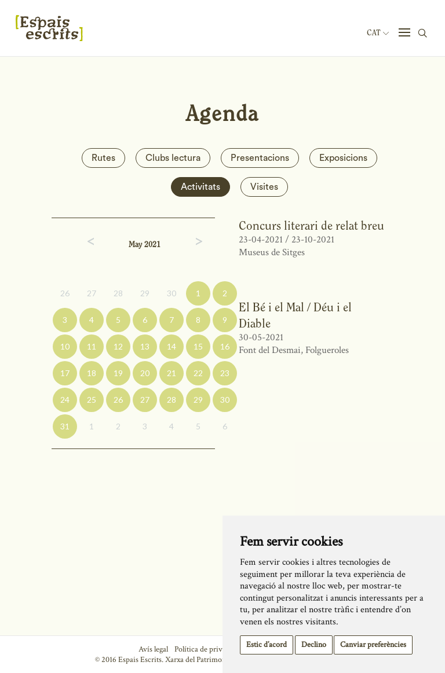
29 (144, 293)
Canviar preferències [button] (373, 644)
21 (171, 373)
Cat (378, 33)
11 (91, 346)
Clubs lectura (172, 158)
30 (171, 293)
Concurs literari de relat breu (311, 225)
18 (91, 373)
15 (198, 346)
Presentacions (260, 158)
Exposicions (343, 158)
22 (198, 373)
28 (118, 293)
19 (118, 373)
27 (91, 293)
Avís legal (153, 649)
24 (65, 399)
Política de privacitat (207, 649)
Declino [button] (313, 644)
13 (144, 346)
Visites (264, 187)
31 (65, 426)
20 (144, 373)
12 (118, 346)
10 (65, 346)
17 (65, 373)
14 (171, 346)
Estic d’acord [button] (266, 644)
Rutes (103, 158)
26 (65, 293)
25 (91, 399)
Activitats (200, 187)
